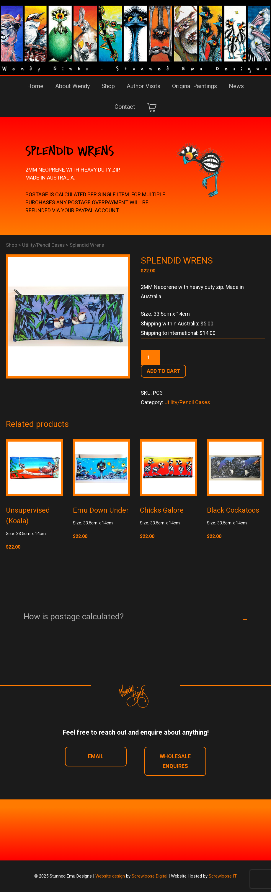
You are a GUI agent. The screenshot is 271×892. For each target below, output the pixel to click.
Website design (110, 876)
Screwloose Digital (149, 876)
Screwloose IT (223, 876)
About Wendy (72, 86)
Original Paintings (194, 86)
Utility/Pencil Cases (43, 245)
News (236, 86)
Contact (125, 106)
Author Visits (143, 86)
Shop (108, 86)
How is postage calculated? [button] (74, 616)
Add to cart (163, 371)
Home (35, 86)
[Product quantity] (150, 357)
